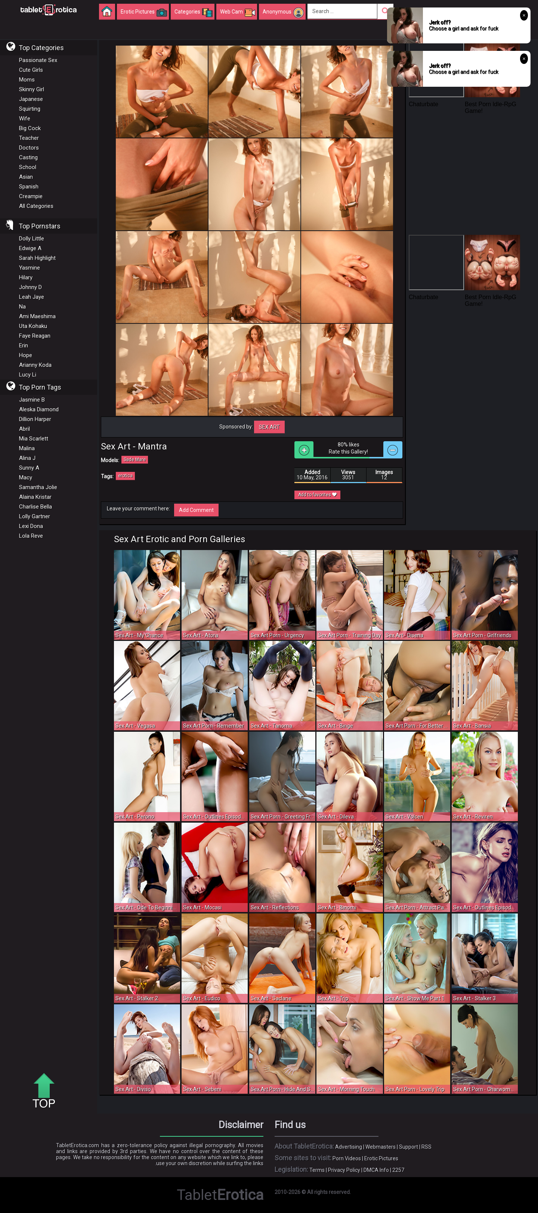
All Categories (36, 206)
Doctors (29, 147)
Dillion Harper (35, 419)
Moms (27, 79)
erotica (125, 475)
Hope (25, 355)
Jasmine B (32, 399)
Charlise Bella (35, 506)
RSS (426, 1147)
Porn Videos (347, 1158)
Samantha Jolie (38, 487)
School (27, 167)
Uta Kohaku (33, 326)
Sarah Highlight (37, 258)
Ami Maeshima (37, 316)
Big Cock (30, 128)
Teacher (29, 138)
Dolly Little (31, 238)
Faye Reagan (34, 335)
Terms (317, 1170)
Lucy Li (27, 374)
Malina (27, 448)
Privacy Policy (344, 1170)
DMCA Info (376, 1170)
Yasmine (29, 267)
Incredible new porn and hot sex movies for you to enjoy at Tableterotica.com (48, 9)
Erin (23, 345)
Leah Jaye (31, 297)
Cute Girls (31, 70)
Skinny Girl (31, 89)
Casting (28, 157)
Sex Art (269, 427)
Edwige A (30, 248)
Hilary (26, 277)
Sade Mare (135, 459)
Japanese (31, 99)
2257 (398, 1170)
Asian (26, 176)
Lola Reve (31, 535)
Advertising (348, 1147)
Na (22, 306)
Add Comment (196, 510)
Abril (24, 429)
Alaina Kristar (35, 497)
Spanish (28, 186)
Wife (24, 118)
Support (408, 1147)
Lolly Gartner (34, 516)
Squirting (29, 108)
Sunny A (29, 467)
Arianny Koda (35, 365)
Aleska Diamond (39, 409)
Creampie (31, 196)
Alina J (27, 458)
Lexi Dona (31, 526)
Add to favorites (317, 494)
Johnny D (30, 287)
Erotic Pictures (381, 1158)
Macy (25, 477)
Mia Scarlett (33, 438)
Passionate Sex (38, 60)
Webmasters (380, 1147)
